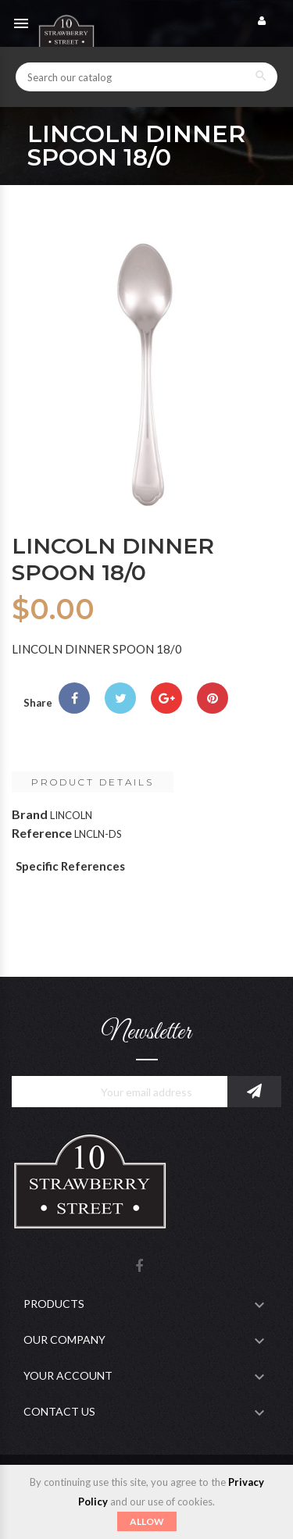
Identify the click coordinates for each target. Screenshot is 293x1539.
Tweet (120, 698)
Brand (30, 814)
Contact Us (59, 1411)
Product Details (92, 782)
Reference (42, 832)
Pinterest (212, 698)
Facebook (139, 1267)
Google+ (166, 698)
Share (74, 698)
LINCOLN (71, 815)
